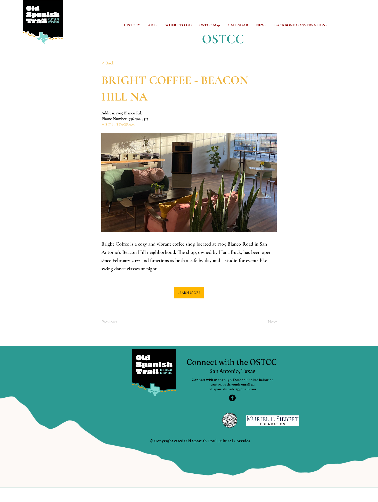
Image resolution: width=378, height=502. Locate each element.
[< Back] (119, 63)
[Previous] (119, 322)
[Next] (264, 322)
